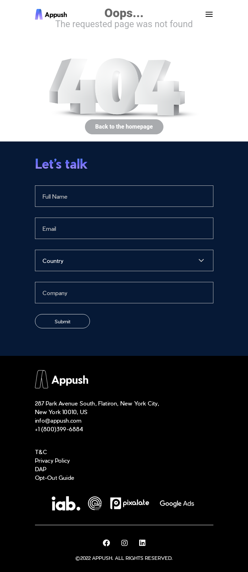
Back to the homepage (124, 127)
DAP (41, 469)
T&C (41, 451)
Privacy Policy (52, 460)
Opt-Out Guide (55, 477)
